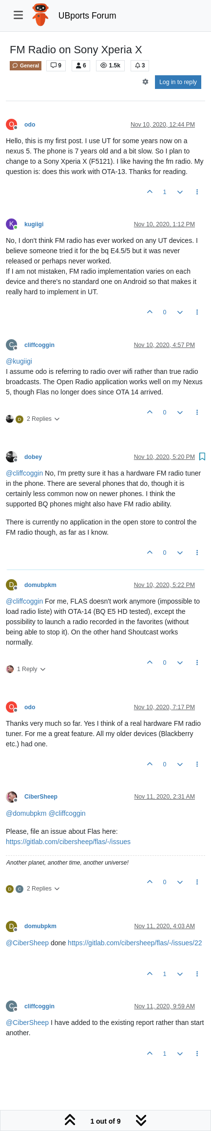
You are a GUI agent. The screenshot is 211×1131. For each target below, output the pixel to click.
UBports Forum (87, 16)
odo (29, 124)
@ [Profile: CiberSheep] (27, 943)
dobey (33, 457)
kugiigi (33, 224)
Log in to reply (178, 82)
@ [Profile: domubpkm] (26, 813)
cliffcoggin (39, 345)
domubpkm (40, 585)
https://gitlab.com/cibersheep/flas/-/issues (68, 842)
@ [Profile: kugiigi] (19, 361)
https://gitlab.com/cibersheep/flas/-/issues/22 (135, 943)
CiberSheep (41, 796)
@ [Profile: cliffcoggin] (24, 473)
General (25, 65)
